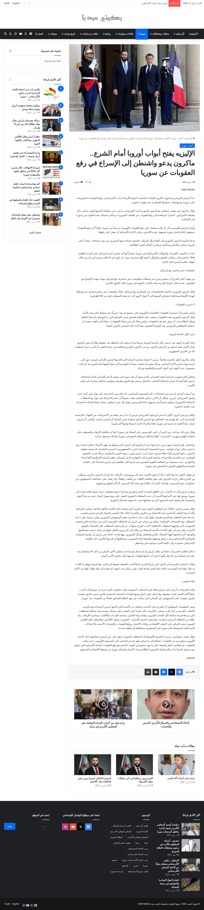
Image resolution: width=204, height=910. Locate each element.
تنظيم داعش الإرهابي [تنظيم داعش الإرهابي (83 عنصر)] (122, 843)
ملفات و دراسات (90, 33)
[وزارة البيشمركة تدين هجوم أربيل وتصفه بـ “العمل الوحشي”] (51, 157)
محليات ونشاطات (160, 33)
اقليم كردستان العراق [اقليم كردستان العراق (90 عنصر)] (122, 826)
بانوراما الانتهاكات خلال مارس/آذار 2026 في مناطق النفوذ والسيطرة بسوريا (25, 171)
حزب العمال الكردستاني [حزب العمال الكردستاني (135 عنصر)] (138, 854)
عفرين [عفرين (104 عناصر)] (135, 866)
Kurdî (6, 3)
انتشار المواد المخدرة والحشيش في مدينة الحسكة (169, 883)
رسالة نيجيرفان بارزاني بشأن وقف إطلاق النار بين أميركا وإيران (26, 124)
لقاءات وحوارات (125, 33)
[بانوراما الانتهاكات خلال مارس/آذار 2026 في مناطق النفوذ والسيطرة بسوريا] (51, 172)
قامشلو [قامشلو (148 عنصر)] (125, 866)
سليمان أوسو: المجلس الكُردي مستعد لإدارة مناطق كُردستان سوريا (168, 828)
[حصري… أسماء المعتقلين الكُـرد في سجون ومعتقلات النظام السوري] (191, 845)
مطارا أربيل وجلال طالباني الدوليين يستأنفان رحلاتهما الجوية (27, 140)
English (16, 3)
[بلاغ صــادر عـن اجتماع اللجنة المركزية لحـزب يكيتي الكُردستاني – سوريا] (51, 94)
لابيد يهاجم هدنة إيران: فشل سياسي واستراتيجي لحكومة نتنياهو (26, 187)
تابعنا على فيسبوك (52, 61)
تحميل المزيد (35, 232)
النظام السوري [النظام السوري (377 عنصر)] (116, 837)
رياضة (108, 33)
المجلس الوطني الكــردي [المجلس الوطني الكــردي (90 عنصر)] (120, 831)
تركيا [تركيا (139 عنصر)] (137, 843)
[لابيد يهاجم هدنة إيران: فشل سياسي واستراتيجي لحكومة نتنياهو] (51, 188)
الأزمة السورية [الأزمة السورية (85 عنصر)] (142, 831)
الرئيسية (194, 33)
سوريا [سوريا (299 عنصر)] (145, 866)
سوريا (142, 33)
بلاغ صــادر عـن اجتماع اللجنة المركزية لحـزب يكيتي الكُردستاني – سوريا (26, 93)
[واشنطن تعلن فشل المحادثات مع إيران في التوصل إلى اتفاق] (51, 219)
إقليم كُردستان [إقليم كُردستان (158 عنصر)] (142, 826)
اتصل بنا (39, 33)
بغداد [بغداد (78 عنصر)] (146, 843)
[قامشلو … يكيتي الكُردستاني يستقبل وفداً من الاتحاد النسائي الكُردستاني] (191, 865)
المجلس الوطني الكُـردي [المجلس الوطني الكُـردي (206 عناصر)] (137, 837)
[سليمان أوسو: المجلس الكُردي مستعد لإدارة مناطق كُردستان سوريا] (191, 829)
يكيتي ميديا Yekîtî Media (149, 904)
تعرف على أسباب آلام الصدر (154, 3)
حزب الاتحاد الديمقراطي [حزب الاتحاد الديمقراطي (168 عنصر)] (138, 848)
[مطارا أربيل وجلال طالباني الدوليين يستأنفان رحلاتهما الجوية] (51, 141)
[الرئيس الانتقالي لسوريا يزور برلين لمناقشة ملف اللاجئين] (92, 764)
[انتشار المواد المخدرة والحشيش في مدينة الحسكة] (191, 884)
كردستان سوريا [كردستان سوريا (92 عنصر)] (116, 871)
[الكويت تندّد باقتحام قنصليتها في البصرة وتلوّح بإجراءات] (51, 204)
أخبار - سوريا (177, 138)
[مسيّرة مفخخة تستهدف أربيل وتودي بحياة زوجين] (51, 110)
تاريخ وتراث (69, 33)
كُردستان (180, 33)
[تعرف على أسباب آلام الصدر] (176, 764)
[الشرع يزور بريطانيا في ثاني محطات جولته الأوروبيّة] (134, 764)
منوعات (53, 33)
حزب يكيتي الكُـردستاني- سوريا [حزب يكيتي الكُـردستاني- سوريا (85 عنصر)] (135, 860)
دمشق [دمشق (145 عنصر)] (114, 860)
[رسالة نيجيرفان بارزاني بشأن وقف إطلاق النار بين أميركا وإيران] (51, 125)
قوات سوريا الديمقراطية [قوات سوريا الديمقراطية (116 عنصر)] (138, 871)
